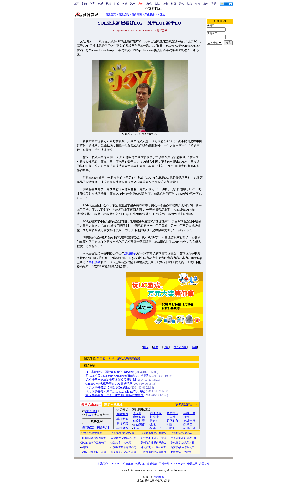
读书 (165, 3)
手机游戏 (95, 262)
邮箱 (197, 3)
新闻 (84, 3)
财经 (116, 3)
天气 (181, 3)
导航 (213, 3)
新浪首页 (111, 14)
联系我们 (140, 463)
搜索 (205, 3)
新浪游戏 (124, 14)
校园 (173, 3)
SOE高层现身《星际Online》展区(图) (109, 372)
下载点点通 (180, 347)
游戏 (149, 3)
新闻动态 (137, 14)
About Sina (115, 463)
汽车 (132, 3)
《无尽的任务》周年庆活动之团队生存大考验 (115, 391)
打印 (166, 347)
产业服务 (149, 14)
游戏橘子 (130, 253)
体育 (92, 3)
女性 (157, 3)
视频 (108, 3)
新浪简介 (103, 463)
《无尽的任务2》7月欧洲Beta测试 (107, 387)
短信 (189, 3)
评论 (145, 347)
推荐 (155, 347)
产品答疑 (204, 463)
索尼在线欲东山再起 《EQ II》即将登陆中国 (114, 395)
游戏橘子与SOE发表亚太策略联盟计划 (110, 379)
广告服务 (128, 463)
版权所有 (159, 477)
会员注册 (192, 463)
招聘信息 (152, 463)
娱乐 (100, 3)
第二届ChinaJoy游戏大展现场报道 (119, 358)
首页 (76, 3)
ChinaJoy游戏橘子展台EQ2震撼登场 (108, 383)
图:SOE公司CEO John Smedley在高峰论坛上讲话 (116, 375)
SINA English (178, 463)
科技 (124, 3)
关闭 (194, 347)
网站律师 (164, 463)
